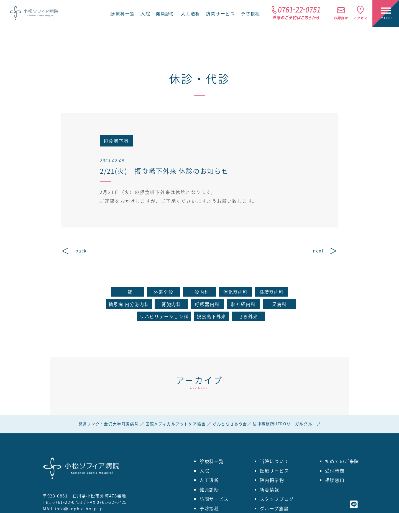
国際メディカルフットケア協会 (175, 423)
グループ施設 (274, 508)
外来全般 (163, 292)
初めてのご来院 (342, 461)
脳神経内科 (243, 304)
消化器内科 (235, 292)
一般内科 (199, 292)
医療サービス (274, 470)
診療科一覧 (123, 14)
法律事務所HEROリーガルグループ (287, 423)
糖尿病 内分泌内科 (129, 304)
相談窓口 (334, 480)
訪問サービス (220, 14)
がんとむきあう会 (230, 423)
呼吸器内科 (207, 304)
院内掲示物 (272, 480)
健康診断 (165, 14)
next (318, 250)
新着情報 (269, 489)
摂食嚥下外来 (211, 316)
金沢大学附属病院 (121, 423)
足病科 (279, 304)
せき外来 (248, 316)
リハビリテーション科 (164, 316)
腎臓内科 (171, 304)
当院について (274, 461)
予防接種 (250, 14)
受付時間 (334, 470)
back (81, 250)
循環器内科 (271, 292)
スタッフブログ (277, 499)
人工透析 (190, 14)
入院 (145, 14)
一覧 (127, 292)
